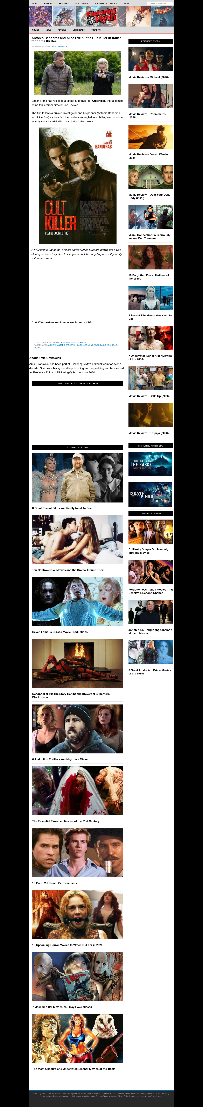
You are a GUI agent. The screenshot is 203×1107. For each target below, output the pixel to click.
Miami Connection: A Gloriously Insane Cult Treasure (149, 236)
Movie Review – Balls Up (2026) (149, 396)
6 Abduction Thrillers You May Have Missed (60, 759)
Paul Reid (104, 345)
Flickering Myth (101, 16)
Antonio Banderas (66, 345)
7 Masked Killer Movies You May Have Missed (62, 1006)
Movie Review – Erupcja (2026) (148, 433)
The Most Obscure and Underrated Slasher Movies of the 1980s (73, 1068)
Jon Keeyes (93, 345)
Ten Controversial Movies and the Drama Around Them (68, 570)
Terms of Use (108, 1096)
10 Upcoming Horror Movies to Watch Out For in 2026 (67, 945)
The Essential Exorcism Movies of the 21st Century (65, 821)
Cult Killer (81, 345)
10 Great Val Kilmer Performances (54, 883)
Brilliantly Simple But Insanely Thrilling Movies (148, 551)
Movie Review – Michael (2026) (148, 77)
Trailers (81, 342)
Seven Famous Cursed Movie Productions (60, 632)
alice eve (52, 345)
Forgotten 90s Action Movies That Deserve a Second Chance (150, 591)
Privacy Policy (123, 1096)
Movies (66, 342)
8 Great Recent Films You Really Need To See (62, 508)
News (73, 342)
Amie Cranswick (54, 342)
